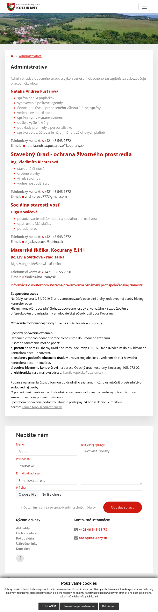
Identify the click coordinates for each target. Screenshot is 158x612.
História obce (26, 533)
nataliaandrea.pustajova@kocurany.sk (55, 145)
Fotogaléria (25, 538)
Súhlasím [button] (49, 606)
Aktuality (23, 528)
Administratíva (30, 56)
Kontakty (23, 548)
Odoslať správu (123, 507)
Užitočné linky (26, 543)
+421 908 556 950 (57, 272)
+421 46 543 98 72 (93, 529)
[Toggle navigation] (144, 7)
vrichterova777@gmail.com (46, 196)
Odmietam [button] (108, 606)
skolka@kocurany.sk (40, 277)
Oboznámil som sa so (58, 507)
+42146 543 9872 (57, 191)
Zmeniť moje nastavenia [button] (79, 606)
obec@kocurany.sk (93, 538)
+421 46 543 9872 (57, 140)
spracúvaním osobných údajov (75, 507)
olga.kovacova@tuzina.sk (44, 241)
